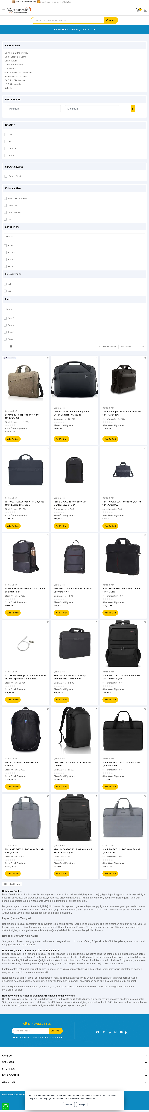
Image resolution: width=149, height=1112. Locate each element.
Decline (68, 1105)
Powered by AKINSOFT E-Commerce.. (22, 1096)
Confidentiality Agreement (46, 1098)
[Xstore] (19, 10)
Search (112, 20)
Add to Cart (12, 439)
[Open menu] (4, 10)
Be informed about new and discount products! (37, 1039)
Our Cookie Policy (70, 1098)
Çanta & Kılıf (11, 411)
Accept (82, 1105)
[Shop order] (131, 346)
